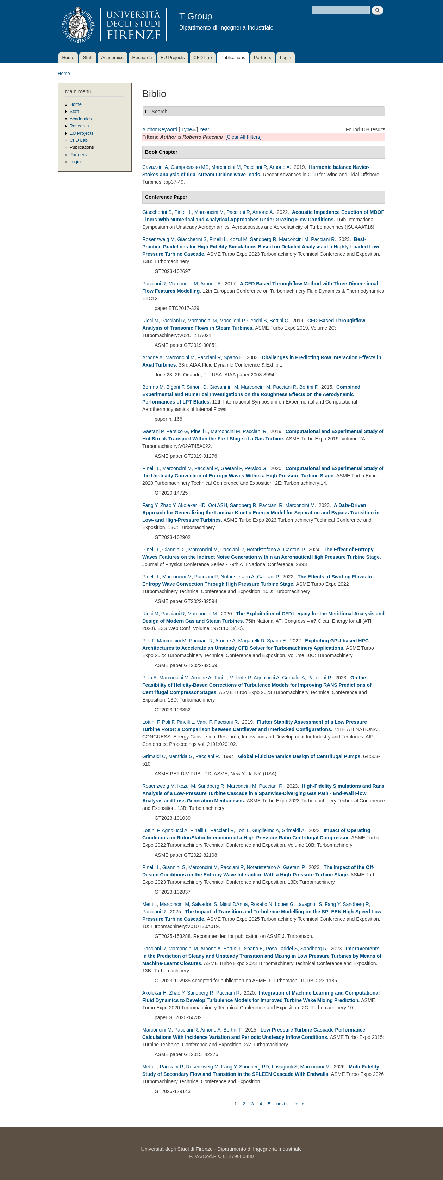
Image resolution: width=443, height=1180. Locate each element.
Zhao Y (167, 505)
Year (204, 129)
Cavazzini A (155, 167)
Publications (232, 57)
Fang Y (149, 505)
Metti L (149, 904)
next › (282, 1103)
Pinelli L (183, 212)
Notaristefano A (263, 549)
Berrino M (153, 387)
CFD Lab (202, 57)
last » (299, 1103)
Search (159, 111)
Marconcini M (226, 167)
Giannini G (174, 549)
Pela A (149, 677)
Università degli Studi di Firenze (177, 1149)
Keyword (167, 129)
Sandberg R (263, 239)
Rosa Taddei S (282, 948)
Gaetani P (152, 431)
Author (149, 129)
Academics (112, 57)
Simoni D (197, 387)
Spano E (233, 357)
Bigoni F (175, 387)
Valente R (240, 677)
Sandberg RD (254, 1067)
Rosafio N (261, 904)
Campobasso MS (189, 167)
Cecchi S (257, 320)
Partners (262, 57)
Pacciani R (255, 167)
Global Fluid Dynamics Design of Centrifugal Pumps (299, 756)
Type (186, 129)
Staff (88, 57)
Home (68, 57)
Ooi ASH (217, 505)
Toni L (220, 677)
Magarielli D (251, 640)
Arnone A (279, 167)
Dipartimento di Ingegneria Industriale (259, 1149)
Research (142, 57)
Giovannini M (224, 387)
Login (285, 57)
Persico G (177, 431)
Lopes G (284, 904)
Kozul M (238, 239)
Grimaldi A (293, 677)
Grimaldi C (154, 756)
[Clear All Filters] (244, 137)
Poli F (148, 640)
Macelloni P (231, 320)
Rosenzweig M (158, 239)
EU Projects (173, 57)
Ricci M (150, 320)
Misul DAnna (234, 904)
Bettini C (279, 320)
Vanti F (204, 722)
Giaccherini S (156, 212)
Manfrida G (180, 756)
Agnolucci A (266, 677)
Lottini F (150, 722)
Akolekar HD (192, 505)
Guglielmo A (265, 830)
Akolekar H (154, 993)
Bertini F (308, 387)
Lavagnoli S (309, 904)
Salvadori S (204, 904)
